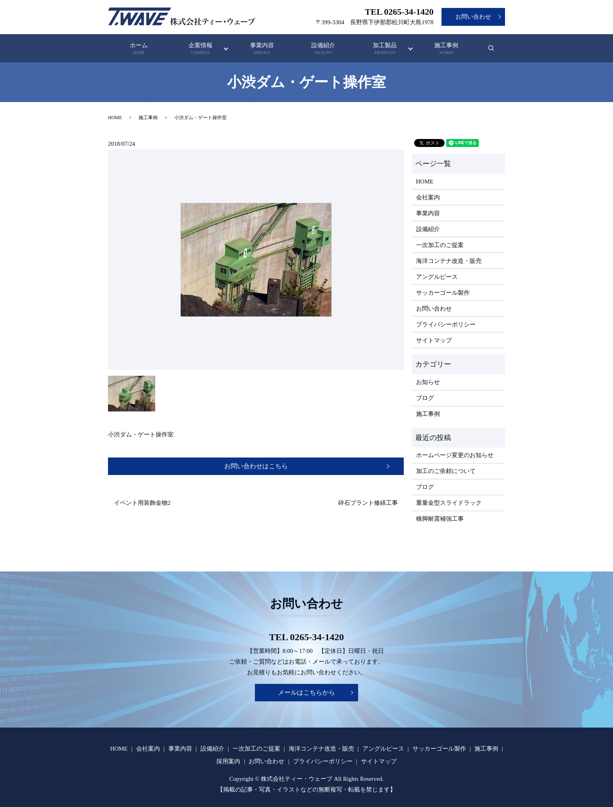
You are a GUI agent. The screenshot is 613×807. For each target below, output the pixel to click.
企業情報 (200, 49)
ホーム (139, 49)
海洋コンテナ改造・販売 (449, 261)
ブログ (425, 398)
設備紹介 (324, 49)
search (496, 52)
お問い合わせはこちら (256, 466)
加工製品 (385, 49)
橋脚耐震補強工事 (440, 518)
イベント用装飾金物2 (142, 503)
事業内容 (262, 49)
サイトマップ (434, 340)
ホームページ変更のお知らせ (454, 455)
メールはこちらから (306, 692)
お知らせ (428, 382)
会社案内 (428, 197)
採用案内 (228, 761)
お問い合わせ (473, 17)
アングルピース (437, 277)
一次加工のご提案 (440, 245)
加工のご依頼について (446, 471)
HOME (115, 117)
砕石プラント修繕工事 (368, 503)
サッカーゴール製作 (443, 293)
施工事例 (446, 49)
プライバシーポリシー (446, 324)
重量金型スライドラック (449, 503)
